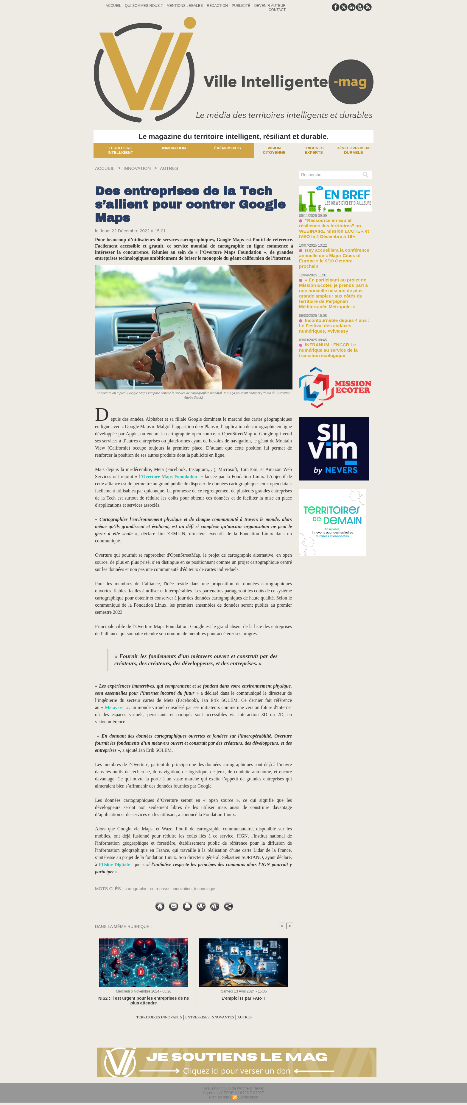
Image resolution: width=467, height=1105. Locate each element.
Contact (277, 10)
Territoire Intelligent (120, 150)
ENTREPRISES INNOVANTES (214, 1017)
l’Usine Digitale (115, 864)
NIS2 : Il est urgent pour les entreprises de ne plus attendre (143, 1000)
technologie (210, 888)
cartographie (136, 888)
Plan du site (219, 1097)
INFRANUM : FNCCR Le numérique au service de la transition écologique (334, 318)
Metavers (115, 707)
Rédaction (218, 6)
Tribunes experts (313, 150)
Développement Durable (354, 150)
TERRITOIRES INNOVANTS (151, 1017)
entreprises (163, 888)
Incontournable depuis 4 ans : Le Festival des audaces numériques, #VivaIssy (332, 298)
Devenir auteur (270, 6)
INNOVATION (143, 168)
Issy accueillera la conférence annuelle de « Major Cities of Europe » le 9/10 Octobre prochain (334, 246)
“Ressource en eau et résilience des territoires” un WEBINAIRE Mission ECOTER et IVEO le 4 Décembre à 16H (335, 224)
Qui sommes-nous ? (144, 6)
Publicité (241, 6)
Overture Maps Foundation (169, 476)
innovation (186, 888)
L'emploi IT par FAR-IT (243, 998)
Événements (227, 148)
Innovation (174, 148)
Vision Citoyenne (274, 150)
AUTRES (179, 168)
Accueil (114, 6)
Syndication (248, 1097)
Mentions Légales (185, 6)
